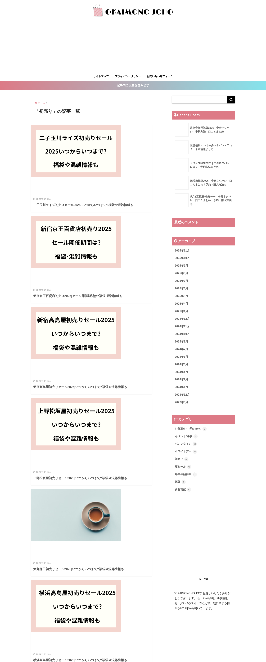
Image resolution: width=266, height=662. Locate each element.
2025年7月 (182, 281)
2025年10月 (182, 258)
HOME (133, 644)
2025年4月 (182, 304)
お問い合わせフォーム (160, 76)
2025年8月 (182, 274)
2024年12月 (182, 320)
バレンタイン (186, 447)
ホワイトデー (186, 455)
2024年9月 (182, 343)
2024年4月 (182, 374)
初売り (182, 463)
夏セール (183, 471)
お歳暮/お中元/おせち (191, 432)
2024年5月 (182, 366)
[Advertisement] (133, 46)
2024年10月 (182, 335)
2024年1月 (182, 389)
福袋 (180, 486)
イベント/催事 (187, 440)
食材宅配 (183, 494)
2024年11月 (182, 328)
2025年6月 (182, 289)
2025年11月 (182, 250)
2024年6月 (182, 358)
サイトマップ (101, 76)
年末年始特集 (186, 478)
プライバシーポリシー (128, 76)
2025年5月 (182, 297)
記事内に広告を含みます (133, 85)
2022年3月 (182, 405)
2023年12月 (182, 397)
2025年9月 (182, 266)
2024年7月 (182, 351)
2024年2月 (182, 382)
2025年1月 (182, 312)
